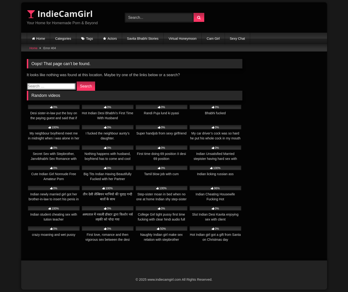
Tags (89, 38)
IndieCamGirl (60, 14)
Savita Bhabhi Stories (143, 38)
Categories (63, 38)
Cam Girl (213, 38)
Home (40, 38)
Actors (112, 38)
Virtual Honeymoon (182, 38)
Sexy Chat (237, 38)
